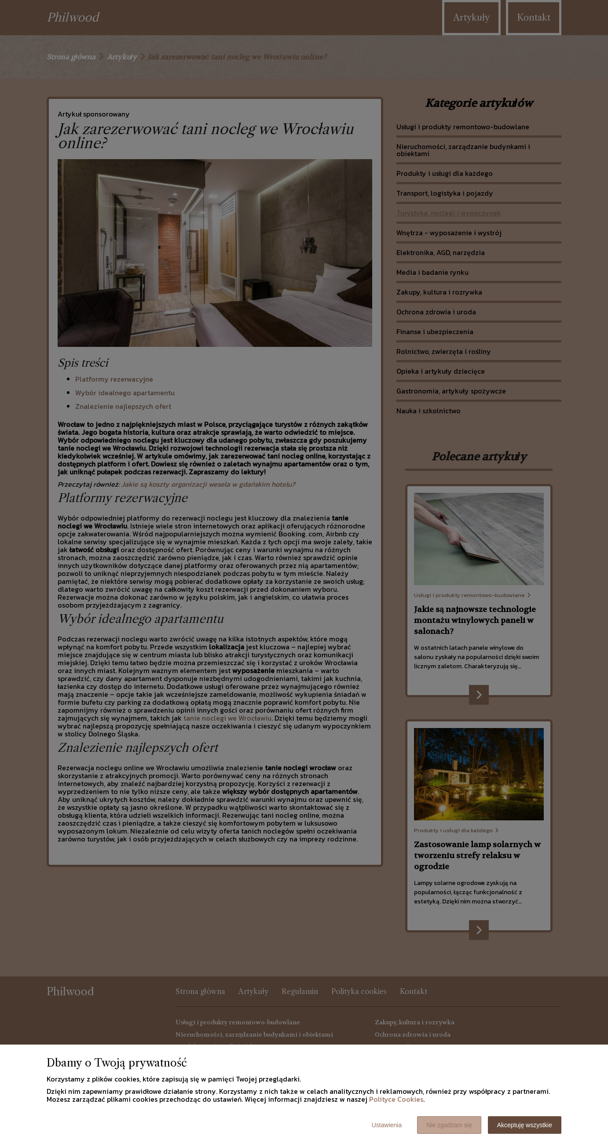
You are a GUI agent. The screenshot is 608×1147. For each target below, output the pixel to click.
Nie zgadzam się (449, 1125)
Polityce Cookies (396, 1099)
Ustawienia (387, 1125)
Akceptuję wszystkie (524, 1125)
